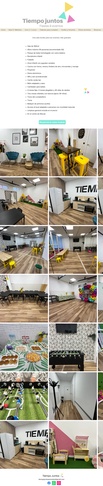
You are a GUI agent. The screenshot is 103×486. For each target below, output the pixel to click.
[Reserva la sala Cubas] (52, 122)
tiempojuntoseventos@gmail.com (51, 479)
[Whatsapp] (54, 483)
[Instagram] (59, 483)
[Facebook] (49, 483)
